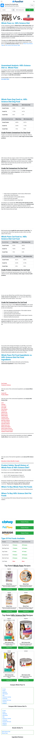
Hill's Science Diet (6, 731)
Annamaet (4, 698)
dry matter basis (5, 79)
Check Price (9, 589)
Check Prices (25, 522)
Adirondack (5, 693)
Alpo (3, 695)
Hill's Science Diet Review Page (12, 45)
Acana (3, 690)
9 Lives (4, 689)
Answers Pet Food (6, 700)
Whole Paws (5, 733)
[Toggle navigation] (1, 1)
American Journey (6, 697)
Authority (4, 701)
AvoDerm (4, 703)
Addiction (4, 692)
